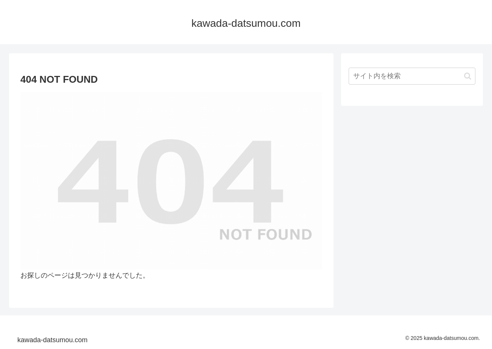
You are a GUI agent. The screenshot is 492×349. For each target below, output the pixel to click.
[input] (412, 76)
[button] (467, 76)
